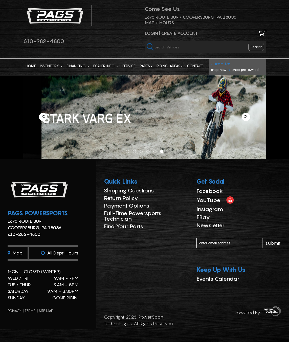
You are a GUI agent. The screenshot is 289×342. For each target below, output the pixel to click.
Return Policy (121, 198)
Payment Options (126, 205)
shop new (219, 69)
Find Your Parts (123, 226)
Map (15, 252)
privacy (14, 310)
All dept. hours (59, 252)
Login (151, 33)
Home (31, 66)
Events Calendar (217, 278)
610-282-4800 (43, 41)
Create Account (179, 33)
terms (30, 310)
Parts (146, 66)
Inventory (51, 66)
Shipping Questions (129, 190)
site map (46, 310)
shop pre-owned (245, 69)
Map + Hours (159, 22)
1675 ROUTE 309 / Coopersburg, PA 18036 (190, 17)
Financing (78, 66)
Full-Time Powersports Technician (133, 216)
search (256, 47)
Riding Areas (170, 66)
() (264, 31)
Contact (195, 66)
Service (129, 66)
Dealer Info (105, 66)
